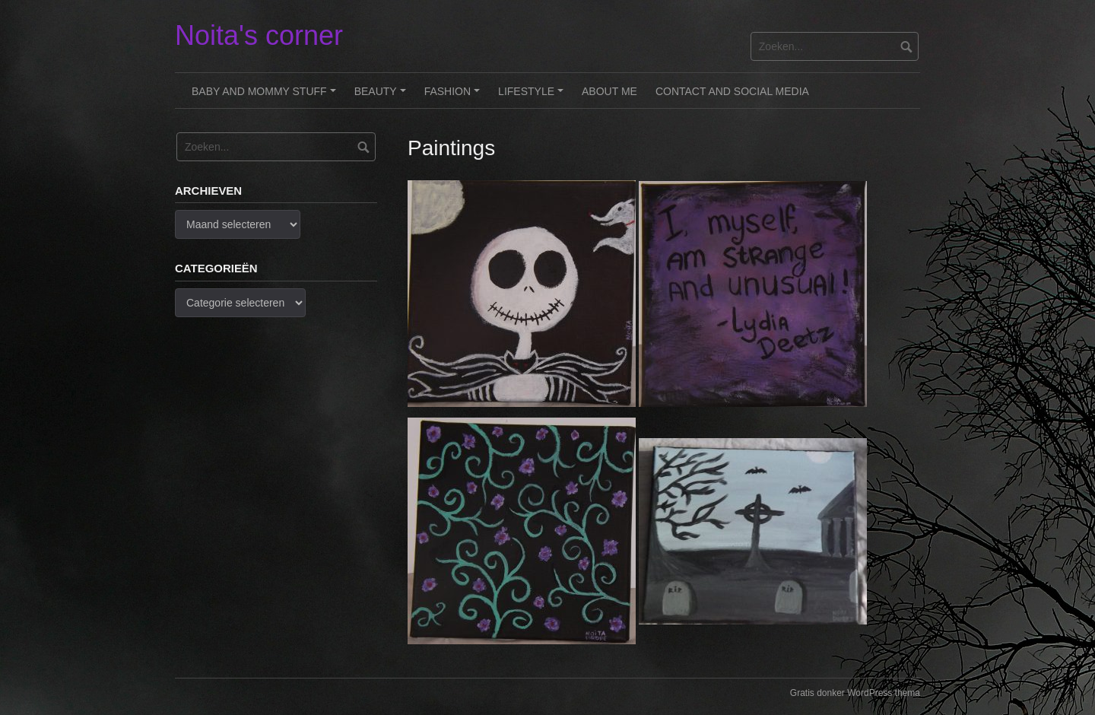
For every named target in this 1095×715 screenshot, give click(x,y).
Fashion (454, 96)
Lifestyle (533, 96)
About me (609, 91)
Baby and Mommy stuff (266, 96)
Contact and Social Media (732, 91)
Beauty (382, 96)
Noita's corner (259, 35)
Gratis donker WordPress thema (855, 693)
